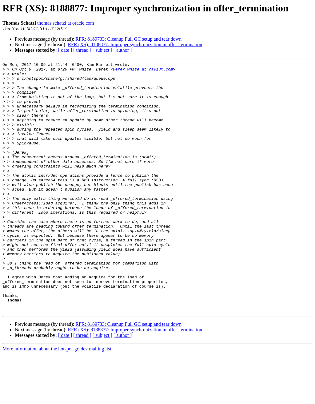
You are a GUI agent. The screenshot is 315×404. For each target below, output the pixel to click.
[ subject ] (102, 50)
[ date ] (65, 50)
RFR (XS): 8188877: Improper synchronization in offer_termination (135, 44)
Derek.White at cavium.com (143, 71)
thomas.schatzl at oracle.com (65, 23)
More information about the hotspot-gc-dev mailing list (56, 398)
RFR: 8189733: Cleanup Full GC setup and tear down (128, 39)
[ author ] (123, 50)
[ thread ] (82, 50)
